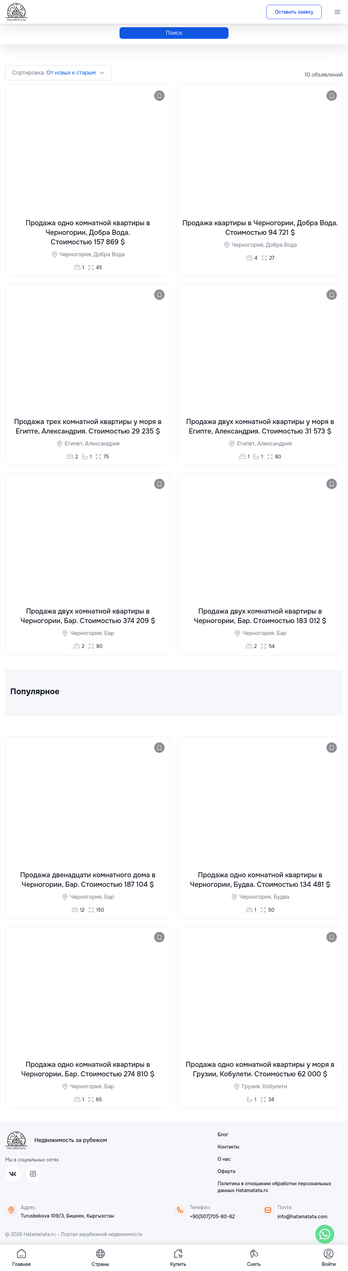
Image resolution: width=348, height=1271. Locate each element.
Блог (223, 1135)
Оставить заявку (294, 12)
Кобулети (275, 1087)
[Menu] (337, 11)
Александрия (102, 443)
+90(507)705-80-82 (212, 1217)
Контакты (228, 1147)
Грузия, (252, 1087)
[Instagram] (33, 1174)
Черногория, (77, 254)
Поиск (174, 32)
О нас (224, 1160)
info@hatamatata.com (302, 1217)
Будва (281, 897)
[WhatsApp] (324, 1234)
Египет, (75, 443)
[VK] (12, 1174)
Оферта (226, 1172)
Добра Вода (109, 254)
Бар (109, 633)
